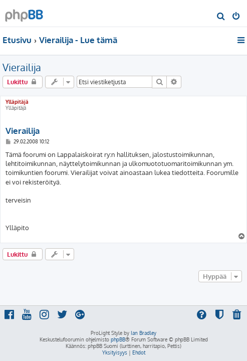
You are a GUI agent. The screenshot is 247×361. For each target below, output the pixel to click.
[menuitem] (221, 17)
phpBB (118, 339)
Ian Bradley (143, 333)
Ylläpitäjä (17, 102)
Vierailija (22, 67)
